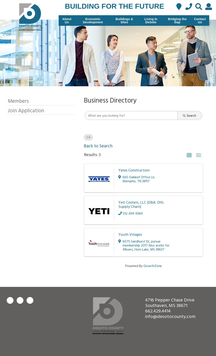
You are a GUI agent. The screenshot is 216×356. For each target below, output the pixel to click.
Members (18, 101)
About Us (66, 20)
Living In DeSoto (150, 20)
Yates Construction (134, 170)
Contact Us (200, 20)
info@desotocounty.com (170, 316)
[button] (189, 155)
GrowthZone (152, 265)
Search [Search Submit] (189, 115)
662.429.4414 (158, 310)
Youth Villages (130, 234)
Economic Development (93, 20)
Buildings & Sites (124, 20)
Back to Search (98, 145)
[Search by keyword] (131, 115)
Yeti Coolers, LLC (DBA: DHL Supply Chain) (141, 204)
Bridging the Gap (177, 20)
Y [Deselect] (88, 137)
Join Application (26, 110)
